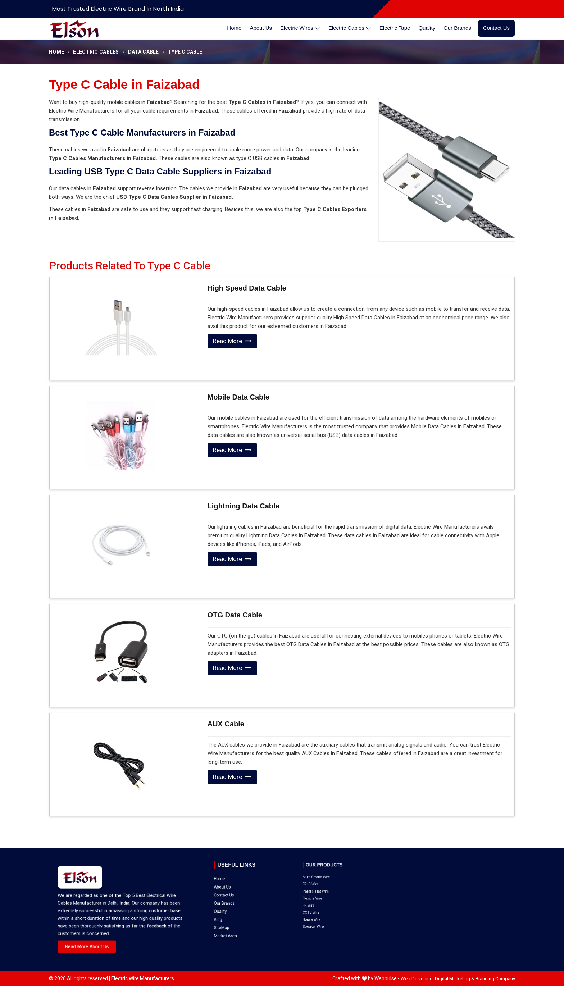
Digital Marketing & (454, 978)
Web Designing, (417, 978)
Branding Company (495, 978)
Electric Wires (300, 28)
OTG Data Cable (235, 615)
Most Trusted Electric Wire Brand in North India (118, 9)
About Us (261, 28)
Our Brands (457, 28)
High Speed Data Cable (247, 288)
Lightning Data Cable (243, 506)
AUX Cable (226, 724)
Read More (232, 341)
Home (234, 28)
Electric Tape (394, 28)
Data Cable (143, 52)
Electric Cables (349, 28)
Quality (426, 28)
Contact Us (496, 28)
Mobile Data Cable (238, 397)
